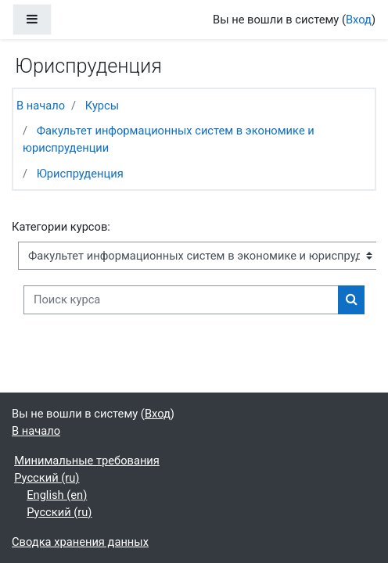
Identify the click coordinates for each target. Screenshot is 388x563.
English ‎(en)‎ (57, 495)
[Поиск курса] (181, 299)
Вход (359, 20)
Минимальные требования (87, 461)
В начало (40, 106)
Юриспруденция (80, 174)
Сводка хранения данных (80, 542)
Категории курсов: (61, 227)
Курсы (102, 106)
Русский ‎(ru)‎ (46, 478)
